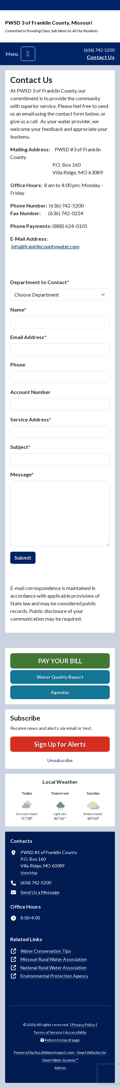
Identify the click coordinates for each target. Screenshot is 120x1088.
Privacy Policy (83, 1024)
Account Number (30, 392)
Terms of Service (48, 1032)
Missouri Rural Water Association (53, 959)
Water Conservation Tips (45, 951)
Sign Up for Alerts (60, 744)
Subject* (20, 447)
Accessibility (75, 1032)
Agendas (60, 692)
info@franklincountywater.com (45, 246)
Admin (60, 1067)
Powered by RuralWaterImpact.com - (60, 1056)
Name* (18, 309)
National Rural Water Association (53, 967)
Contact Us (101, 57)
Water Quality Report (60, 677)
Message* (22, 474)
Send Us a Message (40, 892)
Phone (17, 364)
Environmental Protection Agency (54, 975)
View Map (28, 872)
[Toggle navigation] (28, 54)
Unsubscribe (60, 760)
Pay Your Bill (60, 661)
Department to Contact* (39, 282)
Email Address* (28, 337)
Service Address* (30, 419)
